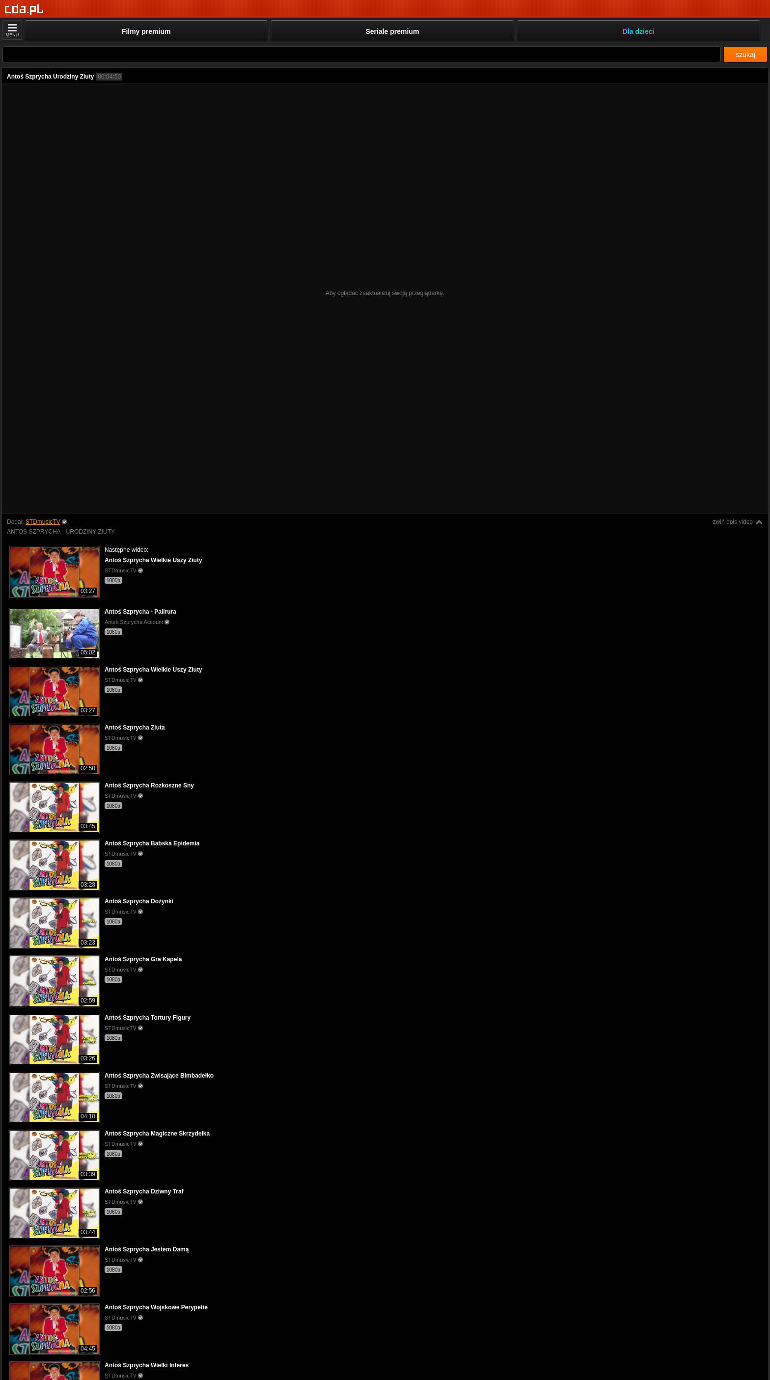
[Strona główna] (24, 9)
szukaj (745, 54)
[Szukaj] (361, 54)
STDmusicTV (43, 521)
